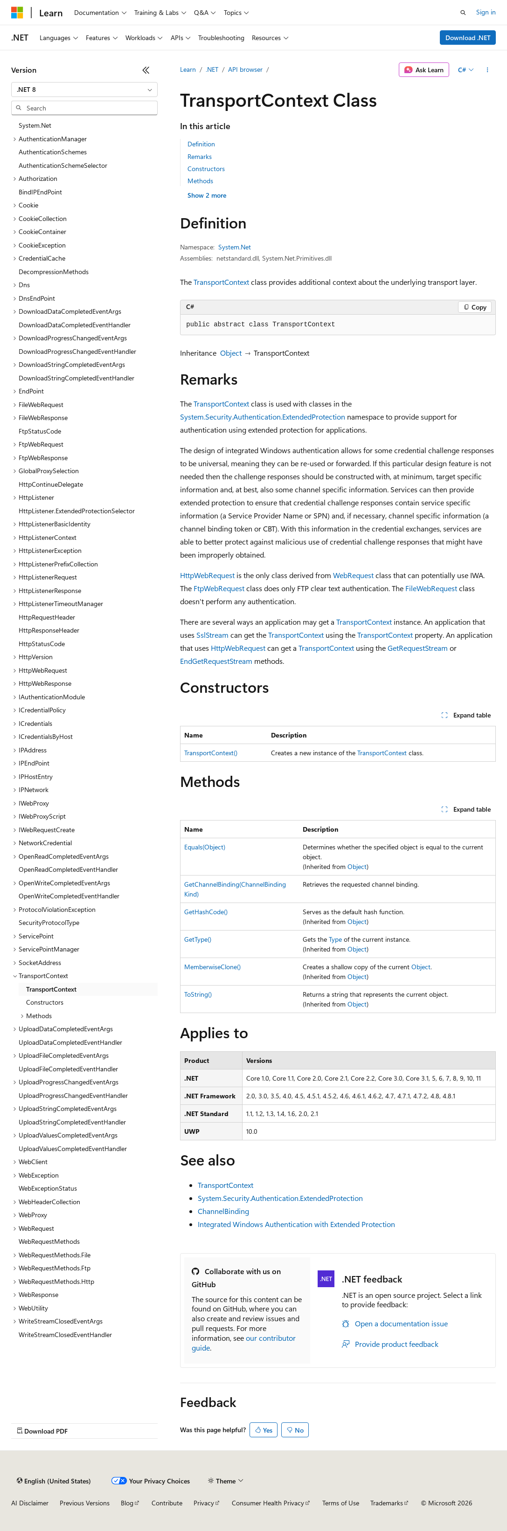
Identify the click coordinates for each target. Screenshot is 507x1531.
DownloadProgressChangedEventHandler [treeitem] (77, 351)
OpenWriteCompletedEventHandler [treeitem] (69, 895)
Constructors (206, 168)
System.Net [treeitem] (35, 125)
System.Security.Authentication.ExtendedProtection (262, 416)
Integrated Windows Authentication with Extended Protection (296, 1224)
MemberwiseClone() (212, 966)
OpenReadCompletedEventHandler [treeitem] (68, 869)
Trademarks (386, 1502)
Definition (201, 143)
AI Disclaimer (30, 1502)
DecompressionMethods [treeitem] (54, 271)
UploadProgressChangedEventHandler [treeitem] (73, 1095)
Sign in (486, 11)
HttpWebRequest (207, 575)
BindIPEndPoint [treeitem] (40, 191)
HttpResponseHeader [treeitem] (49, 630)
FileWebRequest (431, 588)
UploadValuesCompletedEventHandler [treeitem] (73, 1148)
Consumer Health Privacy (268, 1502)
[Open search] (463, 12)
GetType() (197, 939)
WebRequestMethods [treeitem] (49, 1241)
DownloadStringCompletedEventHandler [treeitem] (76, 377)
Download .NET (468, 37)
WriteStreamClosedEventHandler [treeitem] (65, 1334)
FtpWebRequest (219, 588)
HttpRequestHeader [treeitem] (47, 617)
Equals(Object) (204, 846)
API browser (245, 69)
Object (231, 353)
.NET (212, 69)
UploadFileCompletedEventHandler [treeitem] (68, 1068)
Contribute (167, 1502)
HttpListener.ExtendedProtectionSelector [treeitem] (77, 510)
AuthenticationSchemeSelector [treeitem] (63, 165)
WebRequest (353, 575)
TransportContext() (210, 752)
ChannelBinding (223, 1211)
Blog (127, 1502)
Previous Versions (85, 1502)
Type (335, 939)
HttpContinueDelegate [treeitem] (51, 484)
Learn (188, 69)
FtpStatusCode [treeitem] (40, 431)
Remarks (200, 156)
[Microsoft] (17, 13)
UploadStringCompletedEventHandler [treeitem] (72, 1121)
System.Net (234, 246)
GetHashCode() (206, 911)
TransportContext (221, 282)
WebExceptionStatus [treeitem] (48, 1188)
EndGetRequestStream (216, 661)
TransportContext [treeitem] (51, 989)
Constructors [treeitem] (44, 1002)
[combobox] (84, 89)
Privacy (204, 1502)
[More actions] (487, 69)
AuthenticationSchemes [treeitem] (53, 151)
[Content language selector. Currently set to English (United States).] (54, 1480)
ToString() (198, 994)
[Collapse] (146, 70)
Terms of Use (340, 1502)
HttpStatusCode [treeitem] (42, 643)
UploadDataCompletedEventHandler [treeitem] (70, 1042)
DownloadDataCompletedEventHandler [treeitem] (75, 324)
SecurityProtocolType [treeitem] (49, 922)
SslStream (212, 635)
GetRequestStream (418, 648)
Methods (200, 180)
